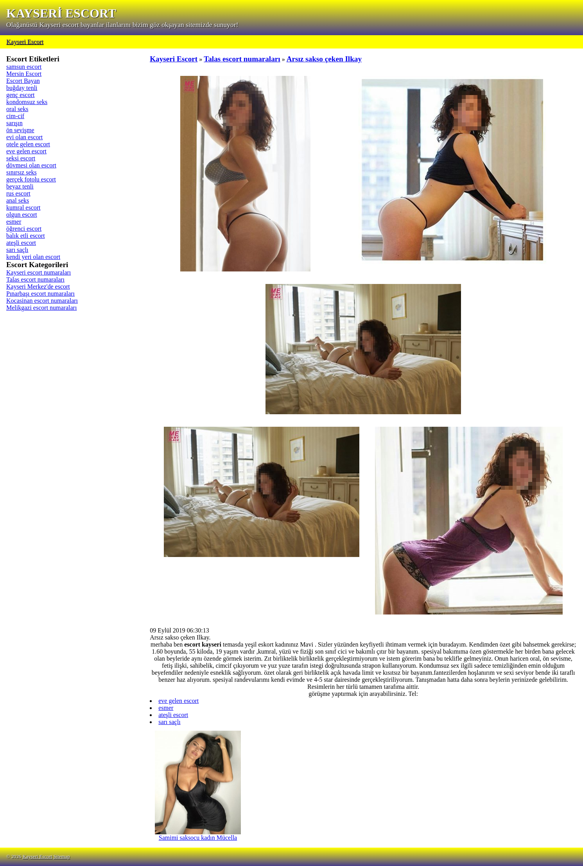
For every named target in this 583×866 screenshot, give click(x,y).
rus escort (18, 193)
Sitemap (62, 856)
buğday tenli (22, 87)
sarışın (14, 123)
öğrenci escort (23, 228)
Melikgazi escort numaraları (41, 307)
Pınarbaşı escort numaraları (40, 293)
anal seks (17, 200)
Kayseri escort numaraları (38, 272)
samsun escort (23, 66)
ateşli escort (21, 242)
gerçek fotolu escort (31, 179)
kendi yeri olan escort (33, 256)
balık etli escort (25, 235)
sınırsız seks (21, 172)
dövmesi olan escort (31, 165)
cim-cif (15, 116)
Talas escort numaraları (35, 279)
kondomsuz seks (26, 102)
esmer (13, 221)
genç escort (20, 95)
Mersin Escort (23, 73)
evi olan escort (24, 137)
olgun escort (21, 214)
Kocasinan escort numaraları (42, 300)
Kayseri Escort (24, 41)
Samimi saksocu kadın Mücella (198, 835)
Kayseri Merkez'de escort (38, 286)
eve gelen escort (26, 151)
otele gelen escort (28, 144)
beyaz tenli (20, 186)
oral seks (17, 109)
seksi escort (20, 158)
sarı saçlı (17, 249)
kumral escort (23, 207)
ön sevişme (20, 130)
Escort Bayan (23, 80)
